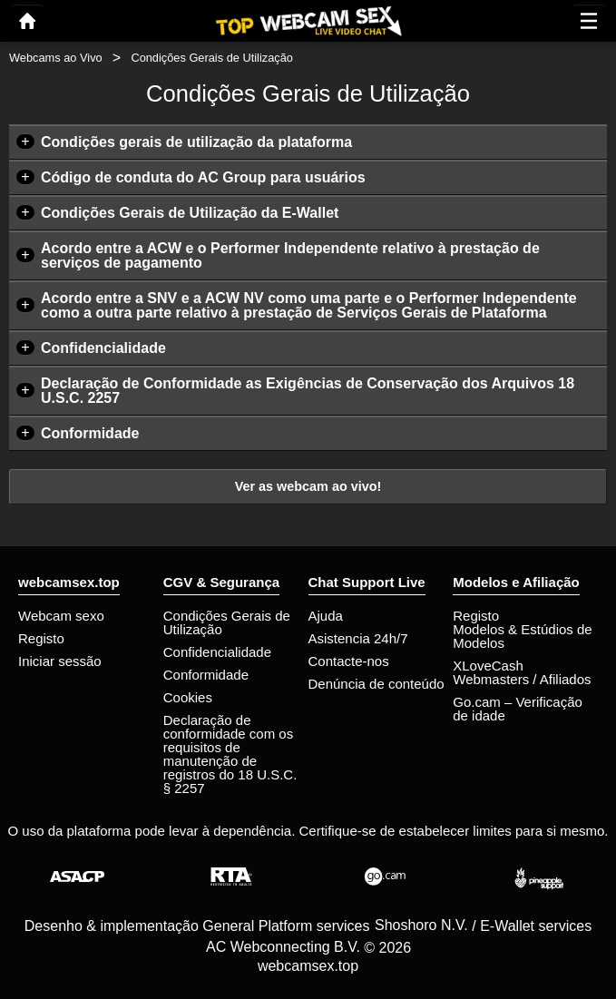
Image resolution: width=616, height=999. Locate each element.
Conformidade (90, 433)
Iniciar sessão (60, 661)
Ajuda (325, 615)
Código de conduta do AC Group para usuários (203, 177)
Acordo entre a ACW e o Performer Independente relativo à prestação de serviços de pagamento (290, 255)
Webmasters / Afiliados (522, 679)
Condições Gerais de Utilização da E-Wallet (189, 212)
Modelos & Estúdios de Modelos (522, 636)
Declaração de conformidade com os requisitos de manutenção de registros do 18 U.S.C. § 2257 (230, 754)
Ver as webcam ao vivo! (308, 486)
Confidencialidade (103, 348)
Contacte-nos (348, 661)
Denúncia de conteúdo (376, 683)
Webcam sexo (61, 615)
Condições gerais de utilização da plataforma (196, 142)
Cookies (187, 697)
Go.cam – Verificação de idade (517, 708)
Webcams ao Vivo (56, 57)
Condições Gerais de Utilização (226, 622)
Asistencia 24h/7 (358, 638)
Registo (41, 638)
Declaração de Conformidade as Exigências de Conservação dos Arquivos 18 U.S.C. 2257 (307, 391)
